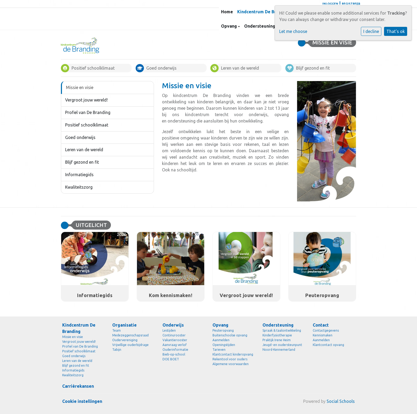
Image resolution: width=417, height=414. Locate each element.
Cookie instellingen (82, 401)
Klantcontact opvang (328, 345)
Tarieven (219, 349)
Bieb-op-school (173, 354)
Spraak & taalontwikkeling (281, 330)
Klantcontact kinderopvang (232, 354)
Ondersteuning (260, 26)
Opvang (229, 26)
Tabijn (116, 349)
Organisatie (124, 325)
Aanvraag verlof (174, 345)
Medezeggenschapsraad (130, 335)
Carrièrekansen (78, 386)
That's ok (395, 31)
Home (227, 11)
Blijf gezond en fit (82, 162)
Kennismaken (322, 335)
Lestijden (169, 330)
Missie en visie (79, 87)
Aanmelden (221, 340)
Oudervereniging (124, 340)
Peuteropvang (223, 330)
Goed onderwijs (80, 137)
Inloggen (330, 3)
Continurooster (174, 335)
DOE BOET (170, 359)
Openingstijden (223, 345)
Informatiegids (79, 174)
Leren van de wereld (84, 149)
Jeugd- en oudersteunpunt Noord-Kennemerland (282, 347)
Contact (321, 325)
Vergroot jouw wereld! (86, 100)
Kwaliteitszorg (79, 187)
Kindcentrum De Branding (264, 11)
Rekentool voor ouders (229, 359)
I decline (371, 31)
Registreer (351, 3)
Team (116, 330)
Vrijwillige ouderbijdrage (130, 345)
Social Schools (341, 401)
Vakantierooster (174, 340)
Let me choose (293, 31)
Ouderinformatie (175, 349)
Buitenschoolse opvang (229, 335)
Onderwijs (173, 325)
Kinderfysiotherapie (277, 335)
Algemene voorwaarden (230, 364)
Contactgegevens (326, 330)
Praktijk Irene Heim (276, 340)
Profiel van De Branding (87, 112)
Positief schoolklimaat (86, 124)
